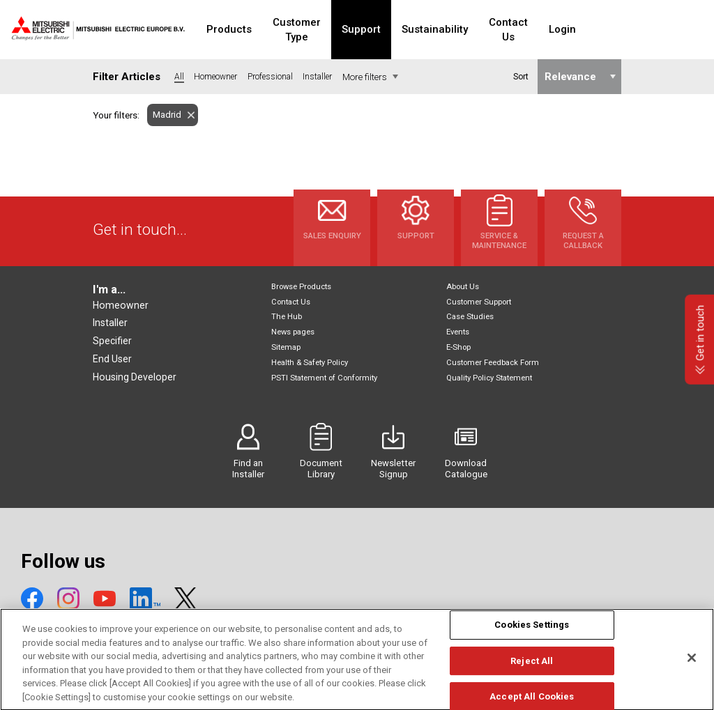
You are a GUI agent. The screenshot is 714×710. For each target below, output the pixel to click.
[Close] (691, 672)
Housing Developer (134, 377)
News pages (292, 332)
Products (238, 29)
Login (612, 29)
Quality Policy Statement (489, 378)
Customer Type (319, 29)
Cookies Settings (531, 639)
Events (457, 332)
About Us (462, 286)
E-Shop (458, 347)
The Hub (286, 316)
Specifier (112, 340)
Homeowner (121, 305)
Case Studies (470, 316)
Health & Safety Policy (309, 362)
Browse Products (301, 286)
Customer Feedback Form (492, 362)
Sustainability (469, 29)
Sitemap (286, 347)
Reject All (531, 675)
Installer (110, 322)
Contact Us (551, 29)
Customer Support (478, 302)
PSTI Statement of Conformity (324, 378)
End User (112, 358)
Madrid (164, 115)
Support (396, 29)
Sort (520, 77)
